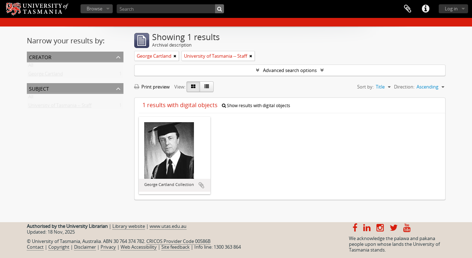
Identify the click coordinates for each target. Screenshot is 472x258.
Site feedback (175, 247)
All (30, 66)
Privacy (108, 247)
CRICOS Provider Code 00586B (178, 241)
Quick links (425, 9)
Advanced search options (290, 70)
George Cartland (45, 75)
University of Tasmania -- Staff (60, 107)
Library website (128, 226)
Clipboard (408, 9)
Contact (35, 247)
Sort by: (365, 86)
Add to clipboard (201, 185)
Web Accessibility (139, 247)
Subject (39, 88)
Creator (40, 56)
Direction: (404, 86)
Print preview (152, 86)
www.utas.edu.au (168, 226)
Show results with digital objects (256, 105)
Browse (94, 8)
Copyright (58, 247)
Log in (451, 8)
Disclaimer (85, 247)
